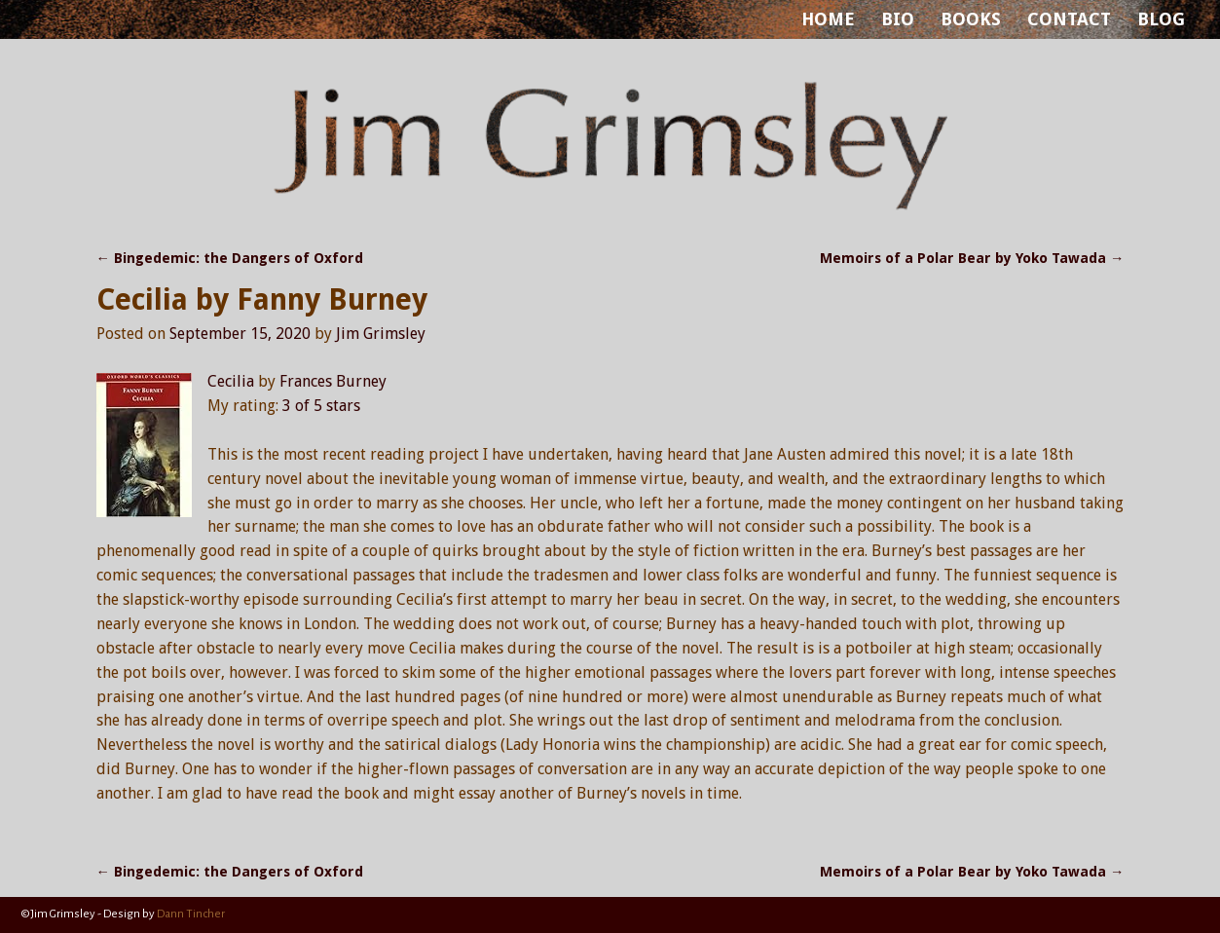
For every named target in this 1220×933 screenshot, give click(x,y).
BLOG (1161, 19)
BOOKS (971, 19)
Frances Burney (333, 381)
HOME (828, 19)
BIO (897, 19)
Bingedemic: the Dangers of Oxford (229, 258)
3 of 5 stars (321, 405)
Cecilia (230, 381)
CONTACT (1069, 19)
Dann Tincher (191, 914)
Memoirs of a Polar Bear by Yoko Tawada (972, 258)
